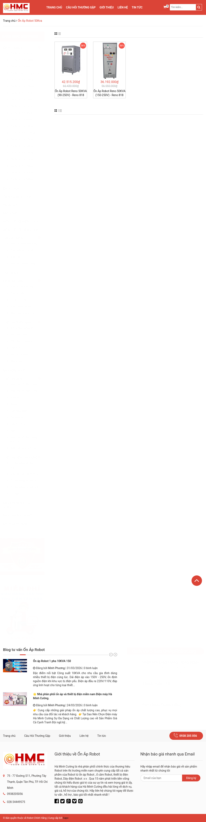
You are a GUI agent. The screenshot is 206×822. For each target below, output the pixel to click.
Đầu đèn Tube (23, 334)
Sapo (65, 818)
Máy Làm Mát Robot (26, 313)
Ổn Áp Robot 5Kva (25, 112)
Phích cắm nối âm (25, 306)
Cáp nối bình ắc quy (26, 286)
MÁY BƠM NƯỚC (18, 370)
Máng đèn (21, 361)
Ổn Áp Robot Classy (26, 59)
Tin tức (137, 7)
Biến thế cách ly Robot (28, 448)
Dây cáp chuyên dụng (27, 263)
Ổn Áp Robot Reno (25, 66)
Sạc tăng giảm (23, 410)
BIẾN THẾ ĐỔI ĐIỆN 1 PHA (24, 221)
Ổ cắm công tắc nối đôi (28, 480)
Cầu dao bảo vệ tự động (29, 473)
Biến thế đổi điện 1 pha (28, 384)
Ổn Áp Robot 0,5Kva (26, 86)
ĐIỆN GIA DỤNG (17, 281)
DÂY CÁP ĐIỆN (17, 238)
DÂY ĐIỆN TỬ (16, 273)
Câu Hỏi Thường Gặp (81, 7)
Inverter (19, 397)
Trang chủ (54, 7)
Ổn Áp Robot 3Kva (25, 106)
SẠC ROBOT (15, 213)
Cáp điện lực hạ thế (26, 250)
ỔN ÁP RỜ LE (16, 205)
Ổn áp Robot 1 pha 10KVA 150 (52, 661)
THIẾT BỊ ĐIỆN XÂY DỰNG (24, 457)
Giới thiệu (107, 7)
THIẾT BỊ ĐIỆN (16, 379)
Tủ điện (19, 493)
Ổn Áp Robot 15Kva (26, 139)
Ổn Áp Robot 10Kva (26, 126)
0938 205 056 (188, 735)
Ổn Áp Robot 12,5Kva (27, 132)
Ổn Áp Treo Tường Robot (29, 73)
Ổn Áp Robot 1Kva (25, 92)
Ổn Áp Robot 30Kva (26, 159)
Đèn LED (20, 347)
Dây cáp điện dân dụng (28, 243)
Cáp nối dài (21, 293)
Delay (18, 404)
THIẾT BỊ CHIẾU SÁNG (22, 322)
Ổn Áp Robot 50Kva (26, 172)
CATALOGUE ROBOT (20, 524)
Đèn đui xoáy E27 (25, 354)
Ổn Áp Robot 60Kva (26, 179)
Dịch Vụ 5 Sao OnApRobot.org (160, 651)
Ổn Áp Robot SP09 (25, 53)
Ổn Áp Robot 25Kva (26, 152)
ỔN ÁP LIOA (15, 189)
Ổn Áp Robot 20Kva (26, 146)
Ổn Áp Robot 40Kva (26, 165)
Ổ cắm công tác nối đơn (28, 487)
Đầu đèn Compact (25, 341)
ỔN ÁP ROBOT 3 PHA (21, 197)
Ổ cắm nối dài (23, 299)
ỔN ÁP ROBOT (16, 48)
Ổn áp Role (21, 417)
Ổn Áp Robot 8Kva (25, 119)
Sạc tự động (22, 423)
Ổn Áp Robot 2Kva (25, 99)
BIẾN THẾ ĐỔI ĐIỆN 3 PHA (24, 230)
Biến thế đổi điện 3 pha (28, 390)
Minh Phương (56, 668)
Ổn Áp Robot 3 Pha (26, 79)
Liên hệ (123, 7)
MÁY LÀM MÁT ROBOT (22, 515)
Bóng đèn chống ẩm (26, 327)
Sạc (17, 430)
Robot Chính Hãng (36, 818)
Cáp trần (20, 256)
